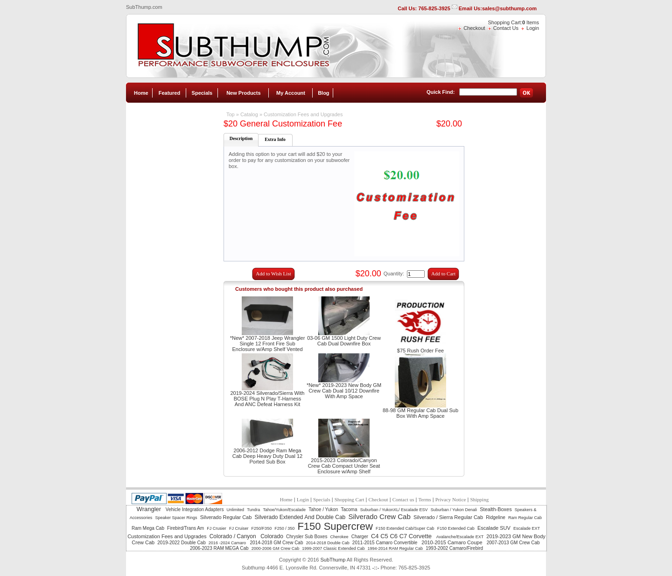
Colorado (271, 536)
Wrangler (150, 509)
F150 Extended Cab (456, 528)
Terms (424, 499)
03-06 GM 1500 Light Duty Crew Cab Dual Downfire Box (344, 340)
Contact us (403, 499)
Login (532, 28)
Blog (323, 93)
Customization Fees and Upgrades (303, 114)
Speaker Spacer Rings (176, 517)
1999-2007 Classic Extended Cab (333, 548)
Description (241, 138)
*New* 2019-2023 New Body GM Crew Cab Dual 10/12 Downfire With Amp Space (344, 390)
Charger (359, 536)
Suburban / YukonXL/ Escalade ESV (394, 509)
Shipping (479, 499)
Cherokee (339, 536)
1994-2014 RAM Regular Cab (395, 548)
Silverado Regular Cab (226, 517)
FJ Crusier (216, 528)
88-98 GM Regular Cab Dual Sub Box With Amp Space (420, 413)
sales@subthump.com (509, 8)
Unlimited (236, 509)
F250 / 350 (284, 528)
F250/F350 (262, 528)
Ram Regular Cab (525, 517)
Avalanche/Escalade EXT (459, 536)
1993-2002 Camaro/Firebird (454, 548)
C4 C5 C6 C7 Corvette (402, 536)
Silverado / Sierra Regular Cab (448, 517)
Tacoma (349, 509)
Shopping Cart (349, 499)
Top (230, 114)
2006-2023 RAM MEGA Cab (219, 548)
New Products (243, 93)
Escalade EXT (526, 528)
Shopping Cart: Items (513, 22)
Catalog (249, 114)
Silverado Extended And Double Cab (299, 517)
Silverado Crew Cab (379, 516)
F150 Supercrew (334, 526)
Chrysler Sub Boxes (306, 536)
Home (141, 93)
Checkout (474, 28)
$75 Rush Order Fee (420, 350)
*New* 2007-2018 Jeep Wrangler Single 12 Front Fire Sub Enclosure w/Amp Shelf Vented (267, 343)
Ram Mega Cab (148, 528)
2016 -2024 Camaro (228, 543)
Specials (202, 93)
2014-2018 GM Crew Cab (276, 542)
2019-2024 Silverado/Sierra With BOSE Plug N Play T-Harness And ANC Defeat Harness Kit (268, 398)
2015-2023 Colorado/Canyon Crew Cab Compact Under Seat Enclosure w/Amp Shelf (344, 465)
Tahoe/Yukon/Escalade (284, 509)
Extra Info (275, 139)
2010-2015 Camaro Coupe (452, 542)
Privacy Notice (450, 499)
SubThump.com (144, 7)
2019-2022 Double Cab (181, 542)
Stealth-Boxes (495, 509)
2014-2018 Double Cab (328, 543)
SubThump (332, 559)
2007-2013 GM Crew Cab (513, 542)
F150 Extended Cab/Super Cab (405, 528)
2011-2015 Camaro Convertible (385, 542)
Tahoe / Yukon (323, 509)
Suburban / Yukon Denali (454, 509)
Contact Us (505, 28)
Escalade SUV (494, 528)
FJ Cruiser (239, 528)
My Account (290, 93)
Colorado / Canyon (234, 536)
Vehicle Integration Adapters (195, 509)
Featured (169, 93)
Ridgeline (495, 517)
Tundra (253, 509)
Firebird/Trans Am (185, 528)
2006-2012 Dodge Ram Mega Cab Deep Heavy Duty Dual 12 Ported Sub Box (267, 456)
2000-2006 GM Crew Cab (276, 548)
